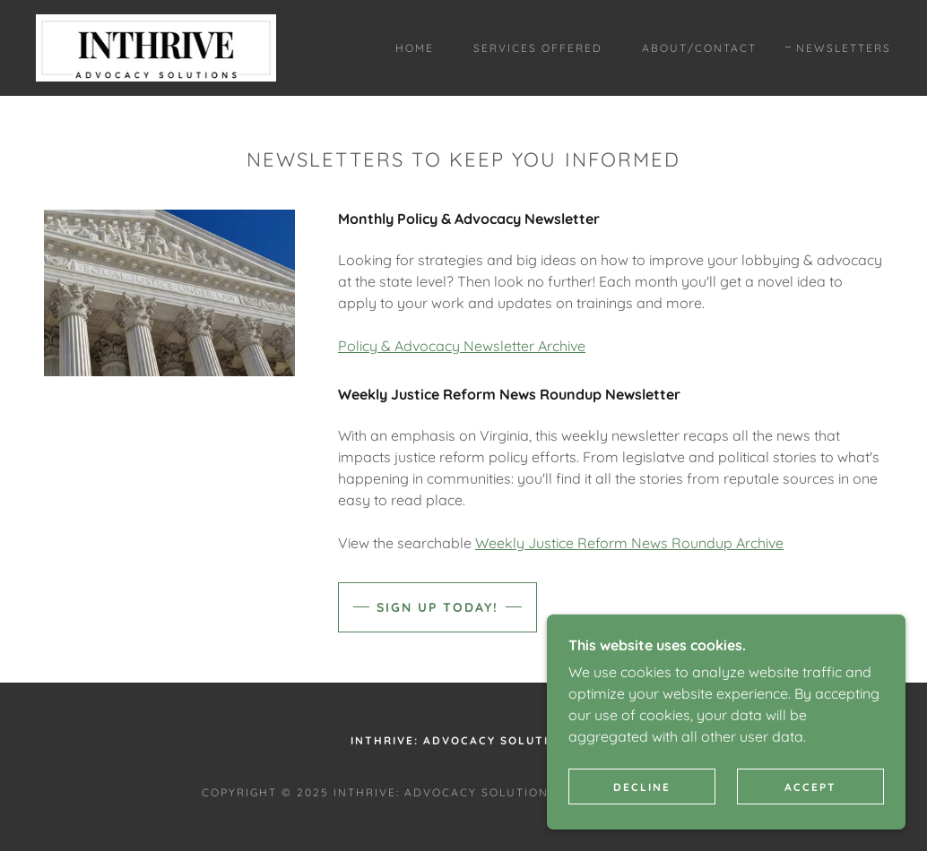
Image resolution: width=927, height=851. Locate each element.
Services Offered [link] (537, 48)
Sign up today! (437, 607)
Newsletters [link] (843, 48)
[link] (156, 47)
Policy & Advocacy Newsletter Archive (461, 346)
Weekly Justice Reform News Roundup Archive (629, 543)
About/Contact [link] (699, 48)
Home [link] (414, 48)
